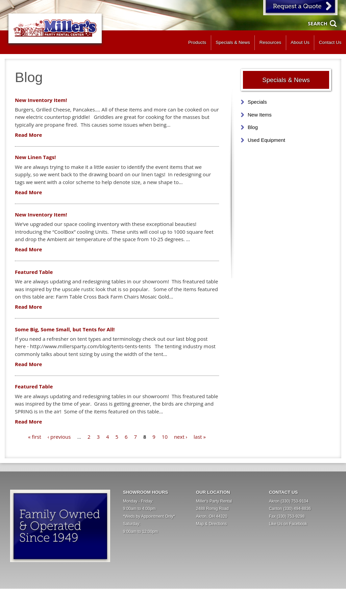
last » (200, 436)
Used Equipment (266, 140)
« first (34, 436)
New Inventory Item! (41, 100)
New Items (260, 115)
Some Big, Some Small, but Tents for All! (65, 329)
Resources (270, 42)
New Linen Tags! (35, 157)
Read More (28, 134)
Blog (253, 127)
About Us (300, 42)
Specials (257, 102)
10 (165, 436)
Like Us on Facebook (288, 523)
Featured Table (34, 271)
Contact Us (330, 42)
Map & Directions (211, 523)
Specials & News (233, 42)
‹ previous (59, 436)
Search (317, 23)
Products (197, 42)
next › (180, 436)
